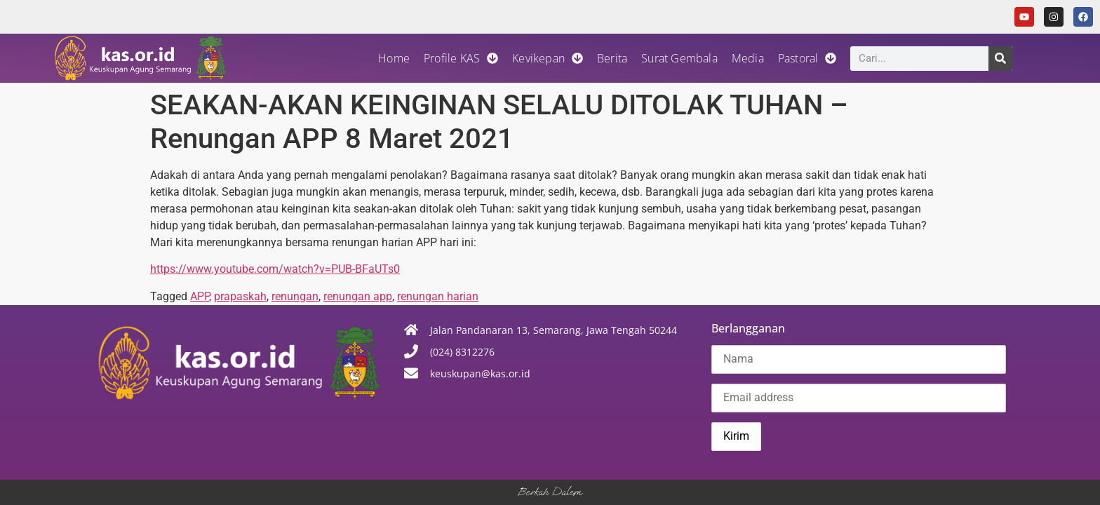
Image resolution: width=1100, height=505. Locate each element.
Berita (612, 58)
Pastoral (807, 58)
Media (748, 58)
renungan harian (437, 296)
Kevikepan (547, 58)
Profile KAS (461, 58)
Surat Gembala (679, 58)
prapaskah (240, 296)
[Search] (1000, 58)
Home (394, 58)
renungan (294, 296)
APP (199, 296)
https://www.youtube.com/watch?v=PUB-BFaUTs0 (275, 269)
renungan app (357, 296)
